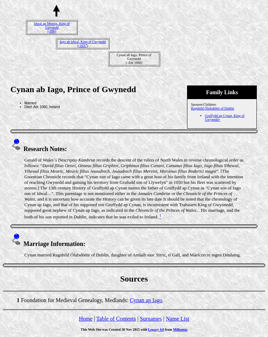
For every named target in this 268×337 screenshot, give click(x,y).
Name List (177, 319)
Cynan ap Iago (146, 300)
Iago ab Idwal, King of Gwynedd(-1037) (83, 43)
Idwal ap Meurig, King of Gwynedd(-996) (51, 27)
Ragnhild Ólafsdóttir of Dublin (212, 108)
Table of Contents (116, 319)
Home (85, 319)
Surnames (151, 319)
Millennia (180, 329)
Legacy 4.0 (156, 329)
